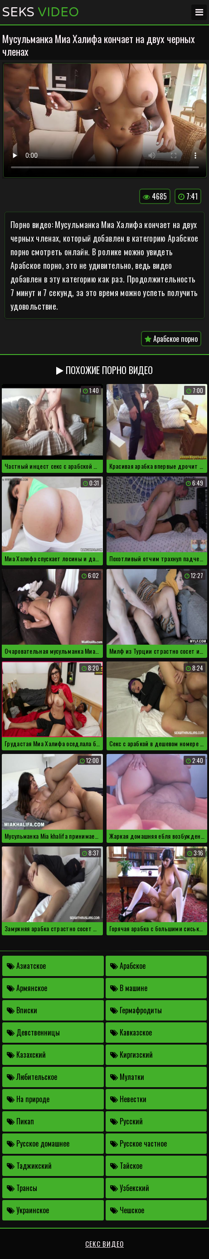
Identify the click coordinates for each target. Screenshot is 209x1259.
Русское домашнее (38, 1143)
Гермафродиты (136, 1010)
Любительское (32, 1076)
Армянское (27, 987)
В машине (128, 987)
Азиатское (26, 965)
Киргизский (131, 1054)
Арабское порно (171, 338)
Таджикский (29, 1165)
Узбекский (129, 1187)
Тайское (126, 1165)
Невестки (128, 1099)
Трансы (22, 1187)
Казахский (26, 1054)
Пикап (20, 1121)
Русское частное (138, 1143)
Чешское (127, 1210)
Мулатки (127, 1076)
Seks (40, 12)
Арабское (128, 965)
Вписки (22, 1010)
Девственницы (33, 1032)
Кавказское (131, 1032)
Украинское (28, 1210)
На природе (28, 1099)
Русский (126, 1121)
